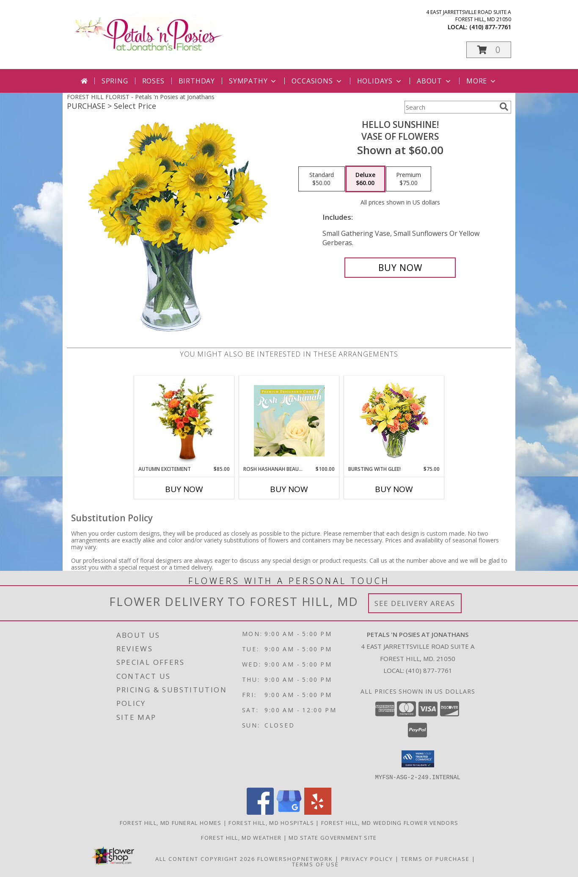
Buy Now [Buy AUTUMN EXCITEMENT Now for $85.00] (184, 489)
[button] (488, 49)
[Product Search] (450, 107)
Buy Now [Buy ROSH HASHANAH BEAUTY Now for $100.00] (289, 489)
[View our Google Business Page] (289, 812)
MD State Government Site (333, 837)
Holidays (380, 81)
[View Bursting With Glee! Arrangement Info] (394, 421)
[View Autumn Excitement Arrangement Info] (184, 420)
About (434, 81)
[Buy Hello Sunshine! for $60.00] (400, 267)
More (481, 81)
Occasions (317, 81)
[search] (504, 106)
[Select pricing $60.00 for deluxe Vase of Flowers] (365, 179)
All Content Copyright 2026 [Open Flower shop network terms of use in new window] (205, 858)
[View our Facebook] (260, 812)
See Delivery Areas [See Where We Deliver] (414, 603)
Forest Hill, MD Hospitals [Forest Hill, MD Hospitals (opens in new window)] (271, 822)
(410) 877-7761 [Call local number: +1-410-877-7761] (490, 27)
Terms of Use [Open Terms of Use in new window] (315, 864)
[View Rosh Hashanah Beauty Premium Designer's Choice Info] (289, 420)
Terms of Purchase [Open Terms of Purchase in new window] (435, 858)
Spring (115, 81)
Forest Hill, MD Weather (241, 837)
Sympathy (253, 81)
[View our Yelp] (317, 812)
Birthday (197, 81)
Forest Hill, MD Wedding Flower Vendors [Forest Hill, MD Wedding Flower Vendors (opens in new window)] (389, 822)
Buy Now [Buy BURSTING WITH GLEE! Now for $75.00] (394, 489)
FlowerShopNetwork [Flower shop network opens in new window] (295, 858)
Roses (153, 81)
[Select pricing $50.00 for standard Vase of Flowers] (321, 179)
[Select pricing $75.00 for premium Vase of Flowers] (408, 179)
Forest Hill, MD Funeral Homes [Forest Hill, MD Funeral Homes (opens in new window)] (171, 822)
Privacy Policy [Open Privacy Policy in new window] (367, 858)
